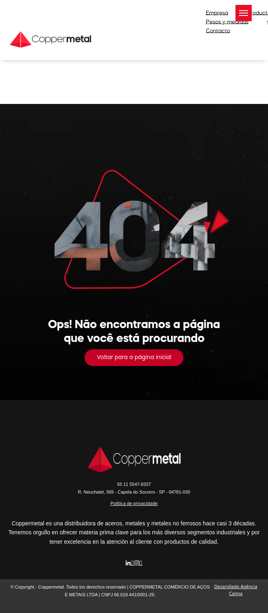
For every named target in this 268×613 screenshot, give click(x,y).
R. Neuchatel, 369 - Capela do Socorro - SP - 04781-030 (134, 492)
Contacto (218, 30)
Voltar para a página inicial (134, 357)
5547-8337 (134, 484)
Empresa (217, 12)
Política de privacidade (134, 503)
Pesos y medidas (227, 21)
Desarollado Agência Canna (235, 589)
